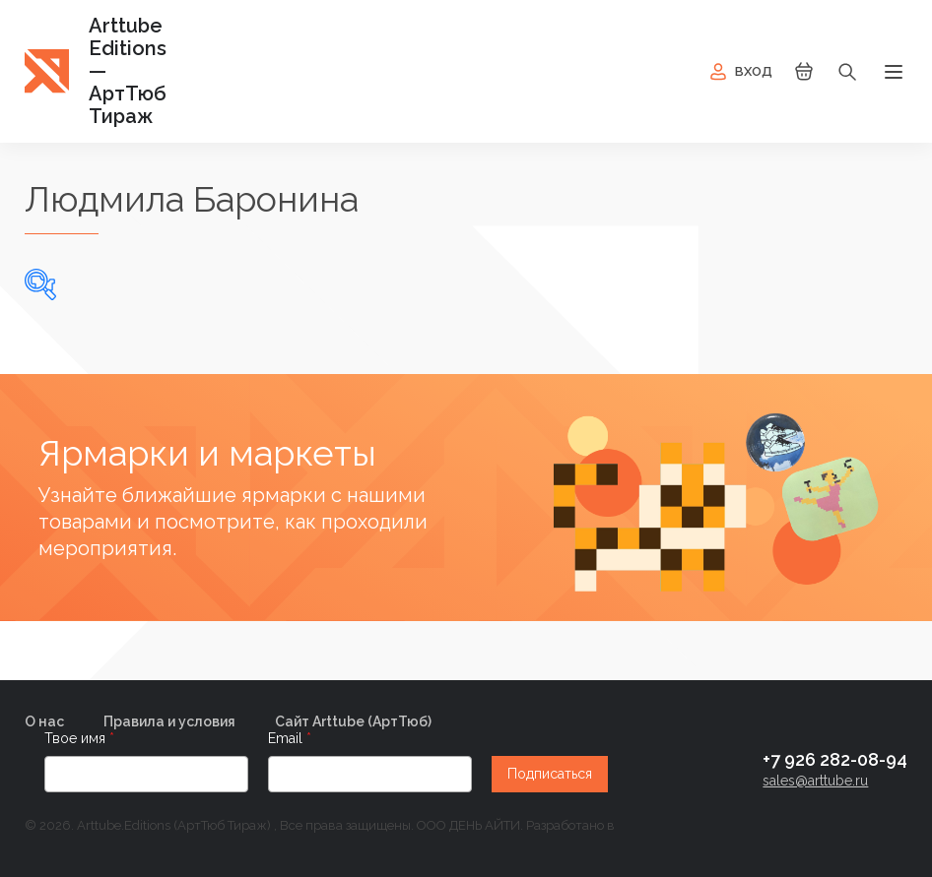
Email (287, 738)
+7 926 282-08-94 (835, 759)
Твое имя (76, 738)
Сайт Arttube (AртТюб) (353, 721)
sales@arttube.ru (815, 780)
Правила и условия (169, 721)
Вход (739, 72)
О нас (44, 721)
